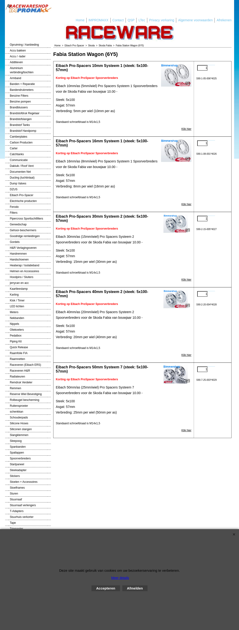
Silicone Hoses (19, 423)
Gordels (15, 242)
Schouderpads (19, 417)
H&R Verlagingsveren (23, 247)
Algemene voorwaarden (195, 20)
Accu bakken (18, 50)
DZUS (14, 189)
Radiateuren (17, 376)
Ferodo (14, 207)
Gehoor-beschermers (23, 230)
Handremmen (18, 253)
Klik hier (186, 129)
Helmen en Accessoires (24, 271)
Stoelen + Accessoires (23, 481)
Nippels (14, 324)
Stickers (15, 476)
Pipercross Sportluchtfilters (26, 218)
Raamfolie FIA (19, 353)
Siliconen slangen (21, 429)
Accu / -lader (17, 56)
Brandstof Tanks (20, 125)
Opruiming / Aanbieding (24, 44)
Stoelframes (17, 487)
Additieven (16, 62)
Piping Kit (16, 341)
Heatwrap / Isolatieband (24, 265)
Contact (118, 20)
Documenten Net (20, 171)
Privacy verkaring (161, 20)
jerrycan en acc (19, 283)
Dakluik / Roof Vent (22, 166)
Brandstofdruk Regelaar (24, 113)
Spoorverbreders (20, 458)
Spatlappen (17, 452)
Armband (15, 78)
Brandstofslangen (21, 119)
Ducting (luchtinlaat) (22, 177)
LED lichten (17, 306)
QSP (131, 20)
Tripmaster (16, 528)
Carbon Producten (21, 142)
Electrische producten (23, 201)
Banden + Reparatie (22, 84)
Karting (14, 294)
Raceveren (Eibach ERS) (25, 364)
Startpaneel (17, 464)
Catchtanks (17, 154)
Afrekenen (224, 20)
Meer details (120, 578)
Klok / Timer (17, 300)
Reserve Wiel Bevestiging (26, 394)
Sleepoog (16, 441)
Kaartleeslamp (19, 288)
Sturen (14, 493)
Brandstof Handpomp (23, 130)
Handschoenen (19, 259)
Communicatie (19, 160)
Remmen (15, 388)
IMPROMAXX (98, 20)
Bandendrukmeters (21, 90)
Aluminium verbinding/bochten (21, 70)
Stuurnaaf (16, 499)
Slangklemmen (19, 435)
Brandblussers (19, 107)
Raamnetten (17, 359)
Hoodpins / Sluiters (21, 277)
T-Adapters (17, 511)
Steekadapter (18, 470)
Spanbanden (18, 446)
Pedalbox (15, 335)
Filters (14, 212)
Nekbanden (17, 318)
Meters (14, 312)
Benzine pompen (20, 101)
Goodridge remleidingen (25, 236)
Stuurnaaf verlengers (23, 505)
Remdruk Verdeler (21, 382)
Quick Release (19, 347)
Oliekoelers (17, 329)
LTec (141, 20)
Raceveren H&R (20, 370)
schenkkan (16, 411)
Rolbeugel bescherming (24, 400)
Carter (14, 148)
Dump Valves (18, 183)
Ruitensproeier (19, 405)
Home (80, 20)
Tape (13, 522)
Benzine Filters (19, 95)
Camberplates (18, 136)
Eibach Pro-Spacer (21, 195)
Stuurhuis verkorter (21, 517)
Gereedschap (18, 224)
